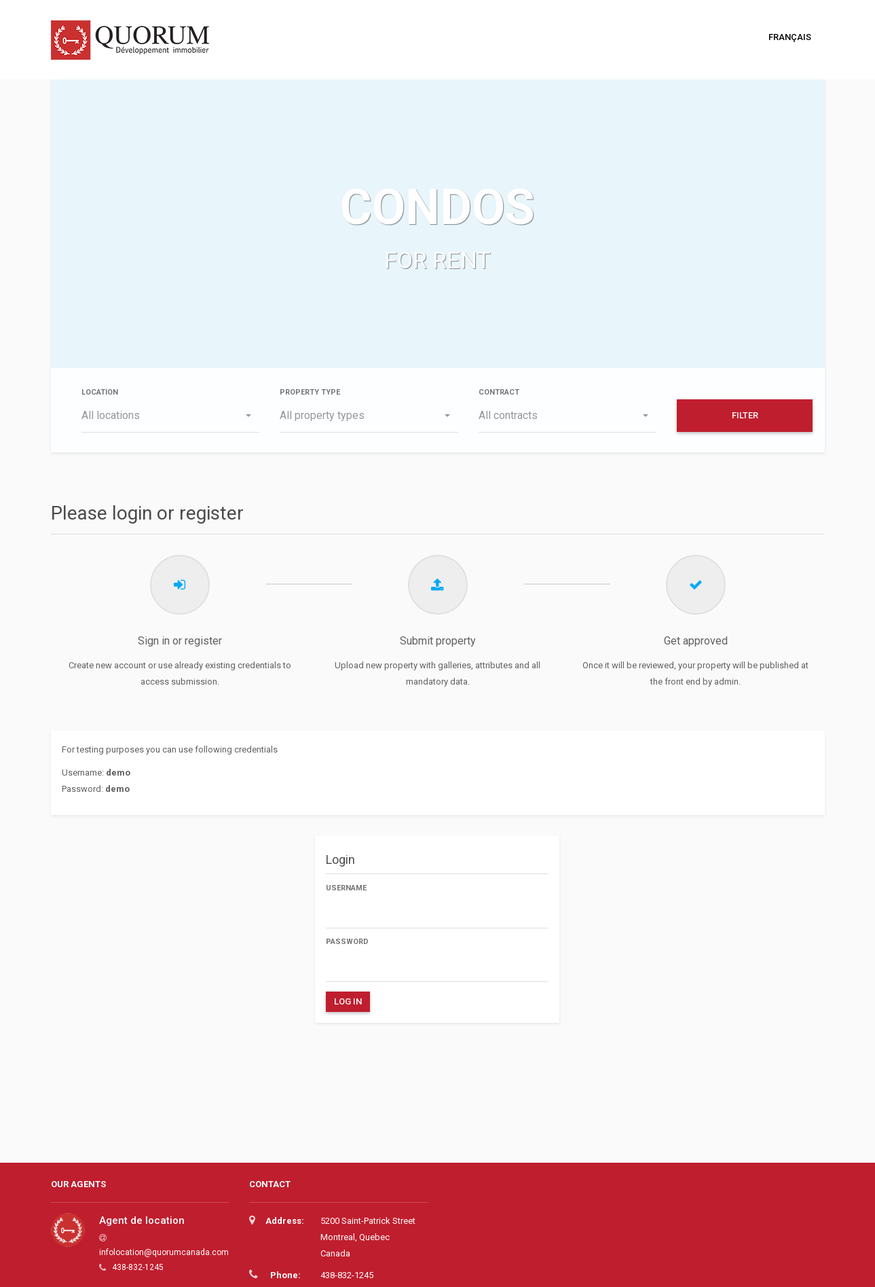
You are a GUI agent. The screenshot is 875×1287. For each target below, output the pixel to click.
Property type (310, 392)
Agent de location (142, 1220)
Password (347, 941)
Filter (745, 415)
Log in (348, 1001)
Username (346, 888)
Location (99, 392)
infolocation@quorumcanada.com (164, 1252)
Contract (499, 392)
